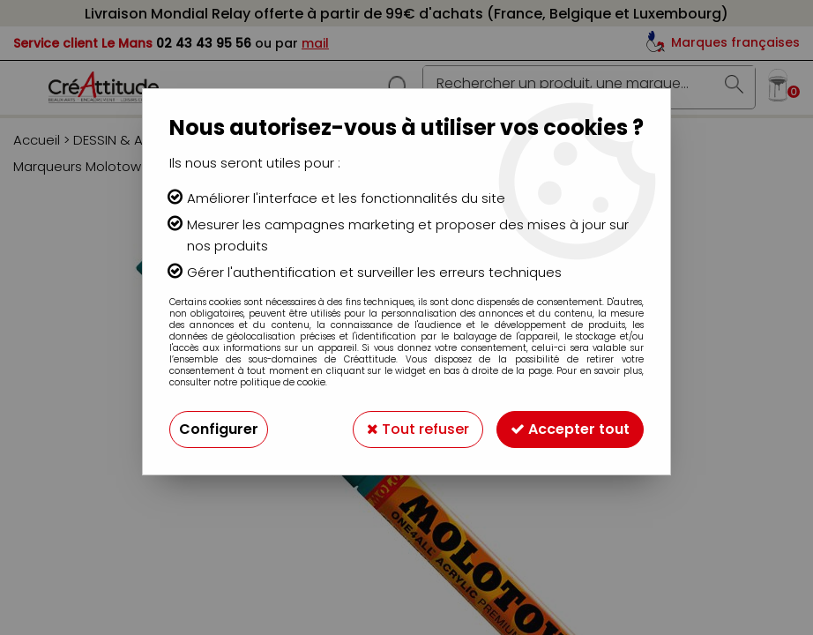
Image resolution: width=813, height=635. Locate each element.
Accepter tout (570, 429)
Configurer (218, 429)
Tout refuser (418, 429)
